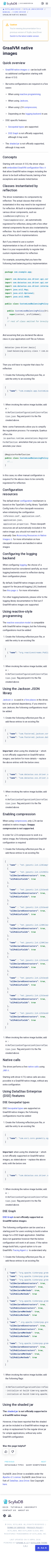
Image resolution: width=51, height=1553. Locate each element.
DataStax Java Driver (19, 1480)
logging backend (33, 114)
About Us (23, 1510)
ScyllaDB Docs (12, 9)
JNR (5, 1070)
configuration (26, 501)
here (5, 1484)
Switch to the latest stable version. (24, 36)
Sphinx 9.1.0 (22, 1543)
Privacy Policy (35, 1528)
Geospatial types (16, 127)
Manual (7, 12)
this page (11, 590)
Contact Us (9, 1510)
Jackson (24, 100)
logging (23, 565)
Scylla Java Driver (33, 9)
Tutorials (17, 1507)
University (31, 1507)
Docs (6, 1507)
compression (30, 107)
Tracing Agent (19, 1250)
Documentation (26, 3)
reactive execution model (19, 622)
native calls (33, 1066)
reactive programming (30, 94)
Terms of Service (16, 1528)
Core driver (20, 12)
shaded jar (14, 143)
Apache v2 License (12, 1477)
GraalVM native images (16, 69)
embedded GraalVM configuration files (25, 167)
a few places (30, 700)
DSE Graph (13, 133)
